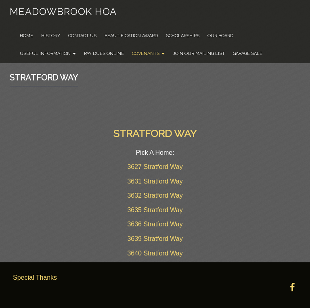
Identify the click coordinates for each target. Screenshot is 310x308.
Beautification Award (131, 35)
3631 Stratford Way (154, 181)
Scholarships (182, 35)
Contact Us (82, 35)
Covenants (148, 53)
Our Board (220, 35)
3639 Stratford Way (154, 238)
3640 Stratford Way (154, 253)
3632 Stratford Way (154, 195)
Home (26, 35)
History (50, 35)
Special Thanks (35, 277)
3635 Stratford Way (154, 210)
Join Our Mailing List (199, 53)
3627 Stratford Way (154, 166)
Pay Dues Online (104, 53)
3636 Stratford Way (154, 224)
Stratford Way (44, 77)
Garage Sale (247, 53)
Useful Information (48, 53)
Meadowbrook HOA (63, 11)
